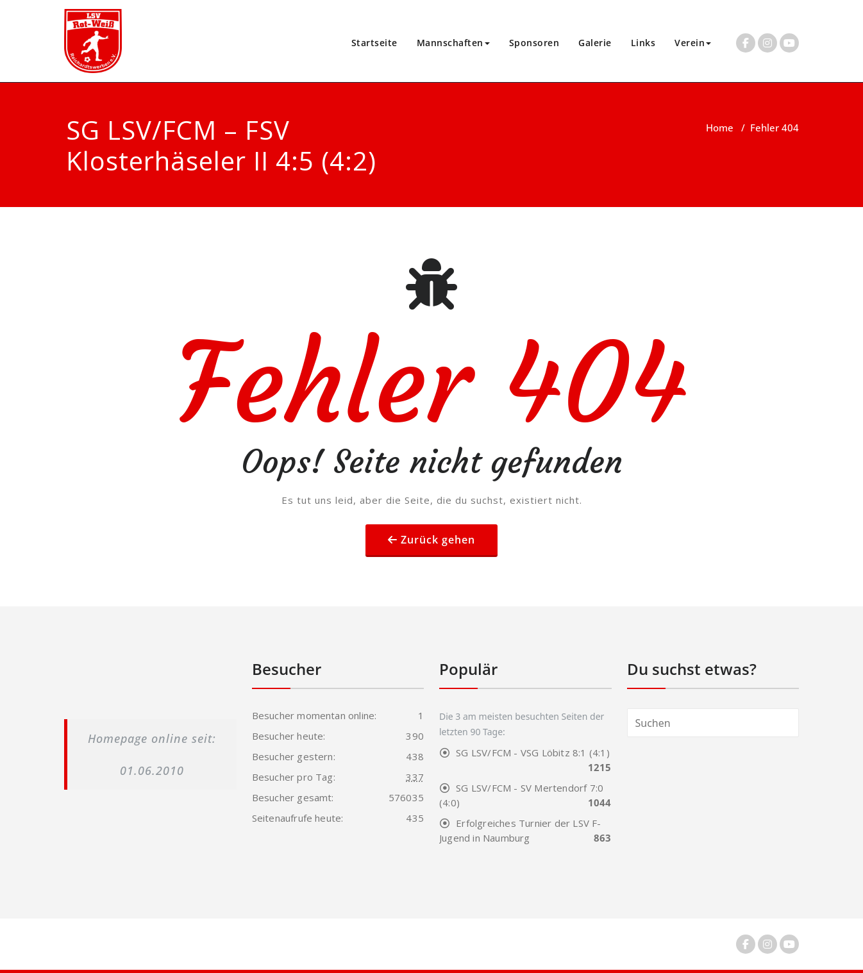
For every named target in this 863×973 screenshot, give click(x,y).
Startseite (374, 43)
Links (643, 43)
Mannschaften (453, 43)
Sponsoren (534, 43)
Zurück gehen (438, 540)
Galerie (595, 43)
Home (719, 127)
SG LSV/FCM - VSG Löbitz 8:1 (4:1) (533, 752)
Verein (692, 43)
